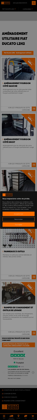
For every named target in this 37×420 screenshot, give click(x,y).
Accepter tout (18, 214)
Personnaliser (18, 219)
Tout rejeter (18, 224)
